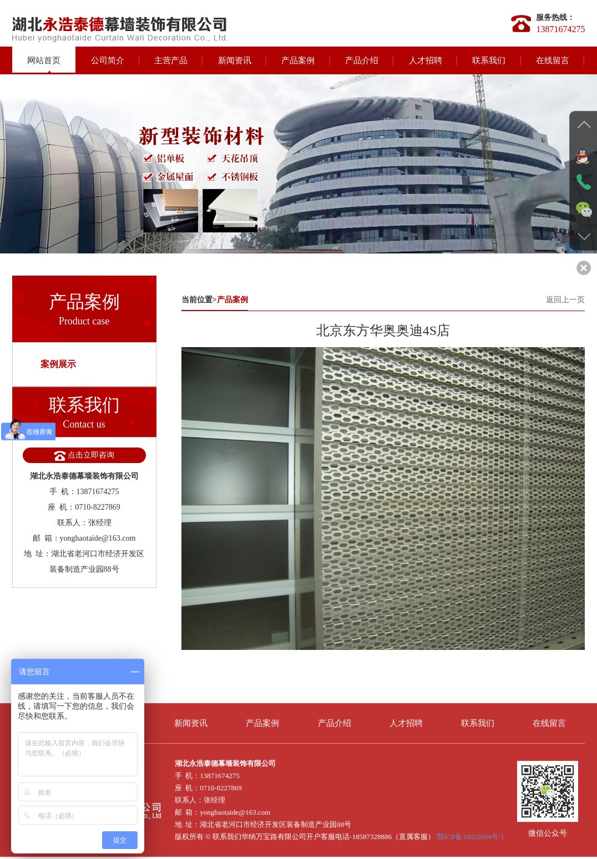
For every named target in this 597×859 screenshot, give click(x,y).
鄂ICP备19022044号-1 (470, 832)
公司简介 (107, 60)
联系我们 (488, 60)
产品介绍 (361, 60)
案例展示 (58, 364)
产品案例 (298, 60)
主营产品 (171, 60)
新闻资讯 (234, 60)
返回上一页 (565, 300)
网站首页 (43, 60)
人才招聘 (425, 60)
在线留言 (552, 60)
